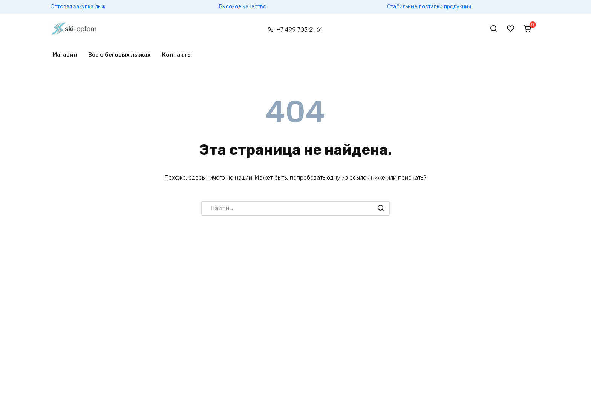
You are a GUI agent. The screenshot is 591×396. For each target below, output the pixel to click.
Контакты (177, 54)
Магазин (64, 54)
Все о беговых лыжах (119, 54)
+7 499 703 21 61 (299, 29)
